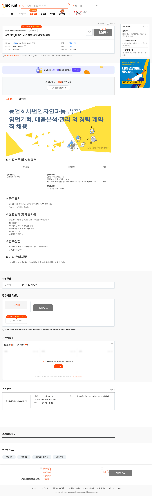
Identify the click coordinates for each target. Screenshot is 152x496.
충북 (23, 285)
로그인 (45, 361)
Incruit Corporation (78, 492)
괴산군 (28, 285)
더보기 (112, 390)
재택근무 (34, 285)
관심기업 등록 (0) (16, 321)
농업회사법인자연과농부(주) (15, 30)
